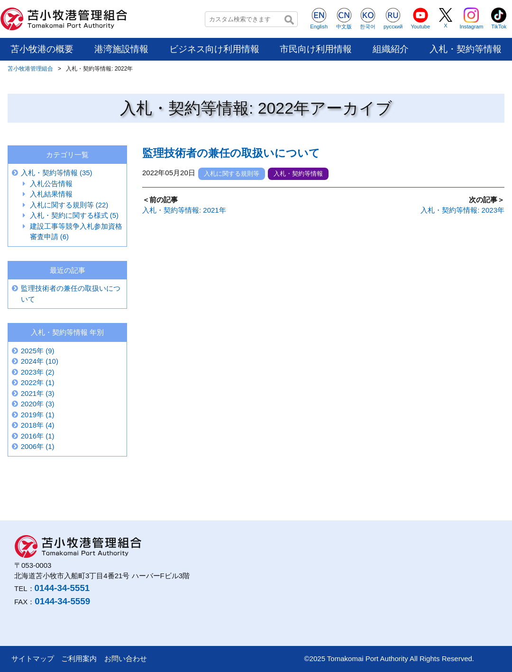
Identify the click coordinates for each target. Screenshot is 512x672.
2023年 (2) (38, 372)
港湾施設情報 (121, 49)
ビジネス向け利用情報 (214, 49)
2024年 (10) (39, 361)
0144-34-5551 (62, 588)
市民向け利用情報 (316, 49)
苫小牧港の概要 (41, 49)
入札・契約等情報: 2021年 (184, 210)
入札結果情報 (51, 194)
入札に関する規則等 (231, 173)
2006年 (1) (38, 446)
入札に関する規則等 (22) (69, 205)
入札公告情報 (51, 183)
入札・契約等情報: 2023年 (462, 210)
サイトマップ (32, 658)
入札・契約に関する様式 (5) (74, 215)
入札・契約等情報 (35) (56, 173)
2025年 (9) (38, 351)
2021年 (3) (38, 393)
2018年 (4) (38, 425)
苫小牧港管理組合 (30, 68)
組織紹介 (391, 49)
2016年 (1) (38, 436)
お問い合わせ (125, 658)
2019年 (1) (38, 415)
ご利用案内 (79, 658)
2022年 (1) (38, 382)
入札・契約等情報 (466, 49)
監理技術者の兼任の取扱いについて (231, 153)
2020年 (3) (38, 404)
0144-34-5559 (62, 601)
